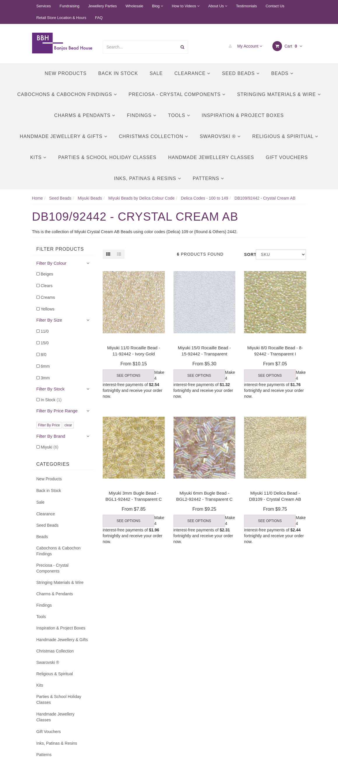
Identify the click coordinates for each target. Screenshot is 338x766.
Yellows (48, 309)
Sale (156, 73)
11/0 (45, 331)
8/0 (43, 354)
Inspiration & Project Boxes (243, 115)
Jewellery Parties (102, 6)
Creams (48, 297)
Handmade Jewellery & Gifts (63, 136)
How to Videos (185, 6)
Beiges (47, 274)
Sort (247, 254)
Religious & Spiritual (285, 136)
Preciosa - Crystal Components (177, 94)
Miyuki (50, 447)
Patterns (208, 178)
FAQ (99, 17)
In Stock (51, 399)
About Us (217, 6)
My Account (244, 46)
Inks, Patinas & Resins (147, 178)
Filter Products (60, 249)
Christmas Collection (153, 136)
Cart (287, 46)
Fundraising (69, 6)
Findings (141, 115)
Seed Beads (241, 73)
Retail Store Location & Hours (61, 17)
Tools (179, 115)
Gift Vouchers (287, 157)
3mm (45, 378)
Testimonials (246, 6)
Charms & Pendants (84, 115)
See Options (128, 376)
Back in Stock (118, 73)
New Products (66, 73)
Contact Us (275, 6)
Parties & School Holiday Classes (107, 157)
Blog (157, 6)
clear (68, 425)
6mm (45, 366)
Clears (46, 285)
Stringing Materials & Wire (279, 94)
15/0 (45, 343)
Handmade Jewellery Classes (211, 157)
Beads (282, 73)
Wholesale (134, 6)
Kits (38, 157)
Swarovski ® (220, 136)
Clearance (192, 73)
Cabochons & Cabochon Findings (67, 94)
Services (43, 6)
